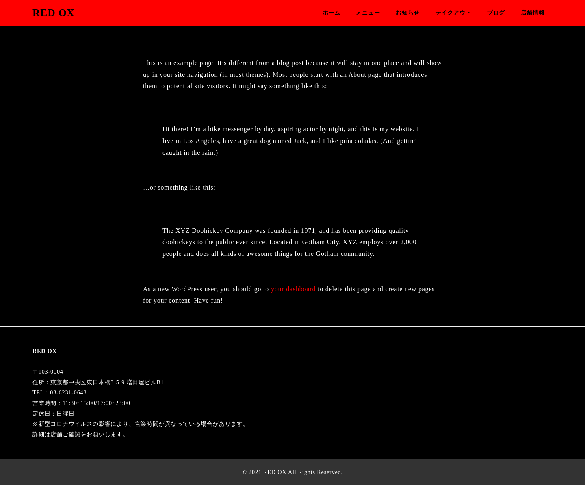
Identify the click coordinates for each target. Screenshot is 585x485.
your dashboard (293, 289)
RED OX (53, 13)
